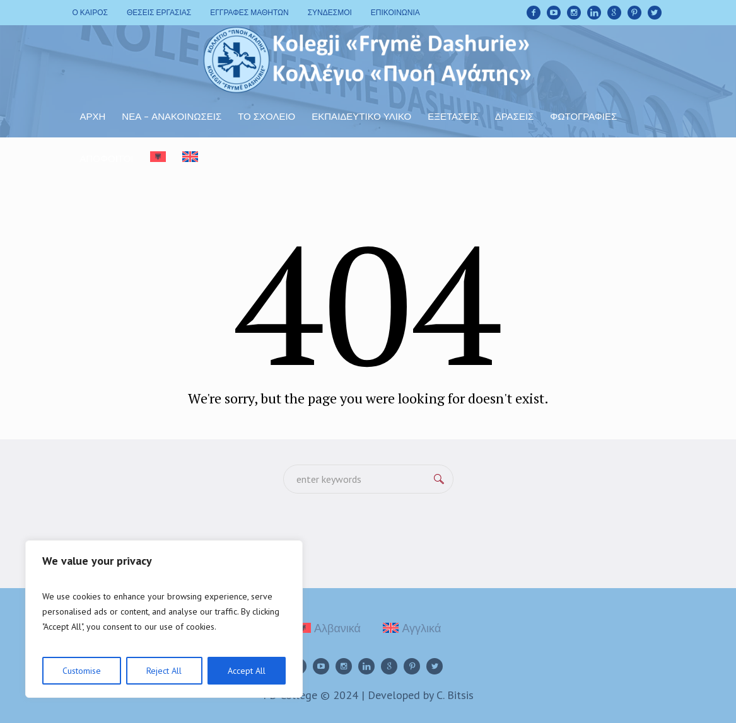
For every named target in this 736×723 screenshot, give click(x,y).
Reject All (164, 670)
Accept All (247, 670)
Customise (81, 670)
